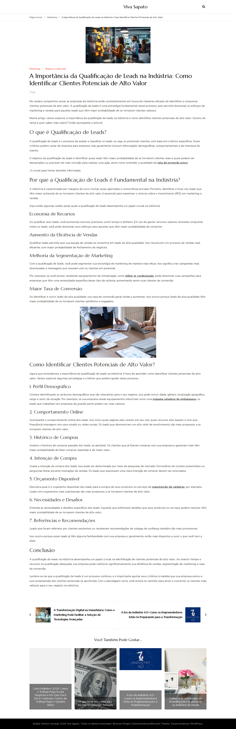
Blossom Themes (160, 723)
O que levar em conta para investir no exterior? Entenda (95, 703)
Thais (32, 92)
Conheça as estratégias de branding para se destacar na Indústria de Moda (185, 702)
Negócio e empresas (55, 69)
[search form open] (203, 6)
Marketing (34, 69)
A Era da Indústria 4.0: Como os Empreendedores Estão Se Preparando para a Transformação (140, 699)
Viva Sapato (136, 7)
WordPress (196, 723)
